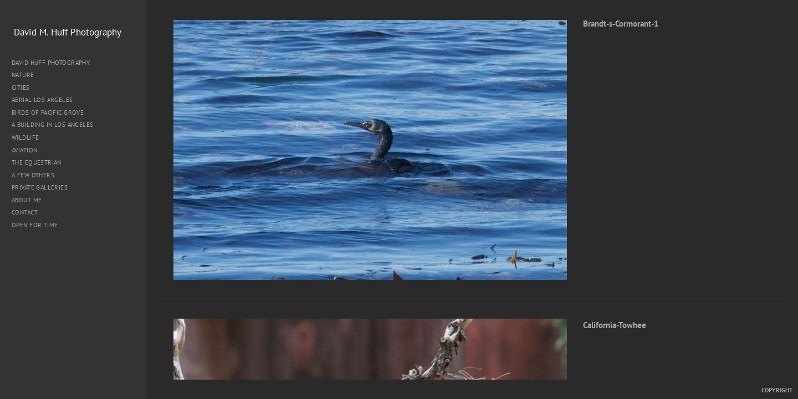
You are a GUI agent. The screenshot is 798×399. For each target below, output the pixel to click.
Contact (25, 212)
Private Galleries (40, 187)
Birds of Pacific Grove (48, 112)
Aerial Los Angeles (42, 100)
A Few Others (33, 175)
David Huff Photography (51, 62)
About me (27, 200)
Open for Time (35, 225)
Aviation (24, 150)
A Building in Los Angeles (53, 125)
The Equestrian (37, 162)
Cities (25, 87)
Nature (27, 75)
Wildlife (25, 137)
